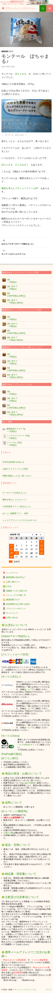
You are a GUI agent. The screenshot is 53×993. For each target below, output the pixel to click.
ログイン (49, 989)
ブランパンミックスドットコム (22, 8)
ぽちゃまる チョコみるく (15, 165)
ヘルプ (29, 689)
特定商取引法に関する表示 (18, 604)
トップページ (12, 573)
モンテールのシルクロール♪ (26, 252)
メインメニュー (49, 8)
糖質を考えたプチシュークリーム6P (20, 188)
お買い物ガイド (13, 582)
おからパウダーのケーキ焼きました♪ (26, 242)
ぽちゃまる (20, 74)
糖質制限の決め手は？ (16, 577)
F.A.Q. (9, 586)
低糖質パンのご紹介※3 (16, 591)
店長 (13, 67)
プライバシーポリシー (16, 608)
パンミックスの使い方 (16, 595)
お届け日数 (28, 783)
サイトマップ (12, 613)
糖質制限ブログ (7, 51)
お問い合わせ (12, 617)
